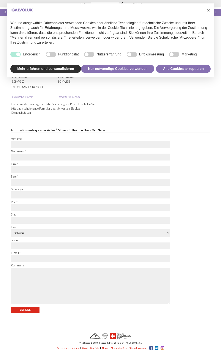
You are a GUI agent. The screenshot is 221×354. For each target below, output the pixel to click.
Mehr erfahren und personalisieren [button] (45, 69)
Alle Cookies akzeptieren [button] (183, 69)
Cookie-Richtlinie (90, 348)
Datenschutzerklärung (68, 348)
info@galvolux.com (22, 97)
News (105, 348)
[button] (208, 10)
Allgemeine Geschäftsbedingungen (129, 348)
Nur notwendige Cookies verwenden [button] (118, 69)
